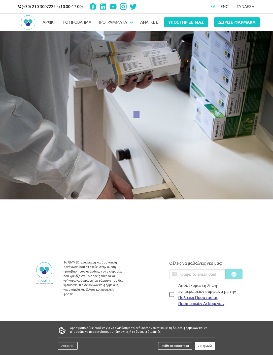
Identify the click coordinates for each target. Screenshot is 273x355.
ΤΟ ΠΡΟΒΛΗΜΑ (76, 22)
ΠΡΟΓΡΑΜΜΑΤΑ (112, 22)
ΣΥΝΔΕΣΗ (245, 6)
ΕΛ (213, 6)
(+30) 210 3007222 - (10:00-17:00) (50, 7)
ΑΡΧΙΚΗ (49, 22)
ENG (224, 6)
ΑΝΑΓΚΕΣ (149, 22)
